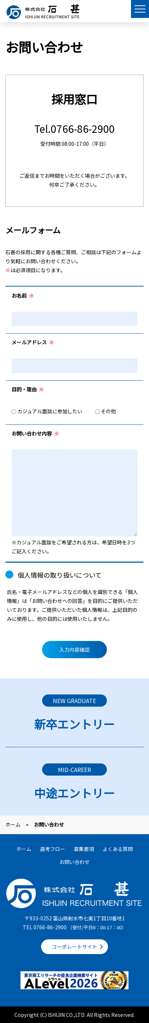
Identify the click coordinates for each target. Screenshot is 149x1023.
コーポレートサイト (74, 946)
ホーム (13, 824)
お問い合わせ (74, 861)
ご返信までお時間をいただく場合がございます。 (74, 175)
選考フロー (52, 848)
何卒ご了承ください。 (74, 184)
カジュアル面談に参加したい (47, 411)
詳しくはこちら (74, 712)
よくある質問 (118, 848)
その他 (105, 411)
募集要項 (84, 848)
